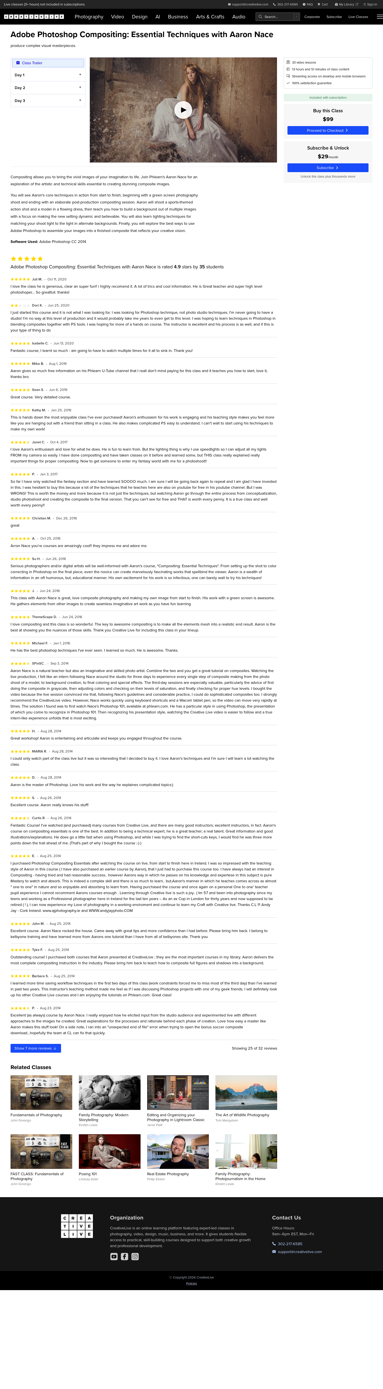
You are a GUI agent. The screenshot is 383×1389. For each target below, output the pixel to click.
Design (140, 16)
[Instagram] (135, 1257)
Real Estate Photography (168, 1174)
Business (178, 16)
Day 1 (19, 74)
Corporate (312, 16)
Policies (191, 1283)
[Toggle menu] (380, 17)
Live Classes (358, 16)
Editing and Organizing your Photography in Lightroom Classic (176, 1117)
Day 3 (20, 100)
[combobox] (278, 17)
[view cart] (323, 4)
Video (117, 16)
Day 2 (20, 87)
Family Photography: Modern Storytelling (103, 1117)
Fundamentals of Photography (36, 1115)
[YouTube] (114, 1257)
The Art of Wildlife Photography (242, 1115)
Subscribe (334, 16)
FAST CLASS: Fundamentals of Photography (37, 1176)
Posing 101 (88, 1174)
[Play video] (183, 109)
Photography (89, 16)
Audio (238, 16)
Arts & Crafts (210, 16)
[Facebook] (124, 1257)
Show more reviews (35, 1048)
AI (157, 16)
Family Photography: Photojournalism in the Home (240, 1176)
